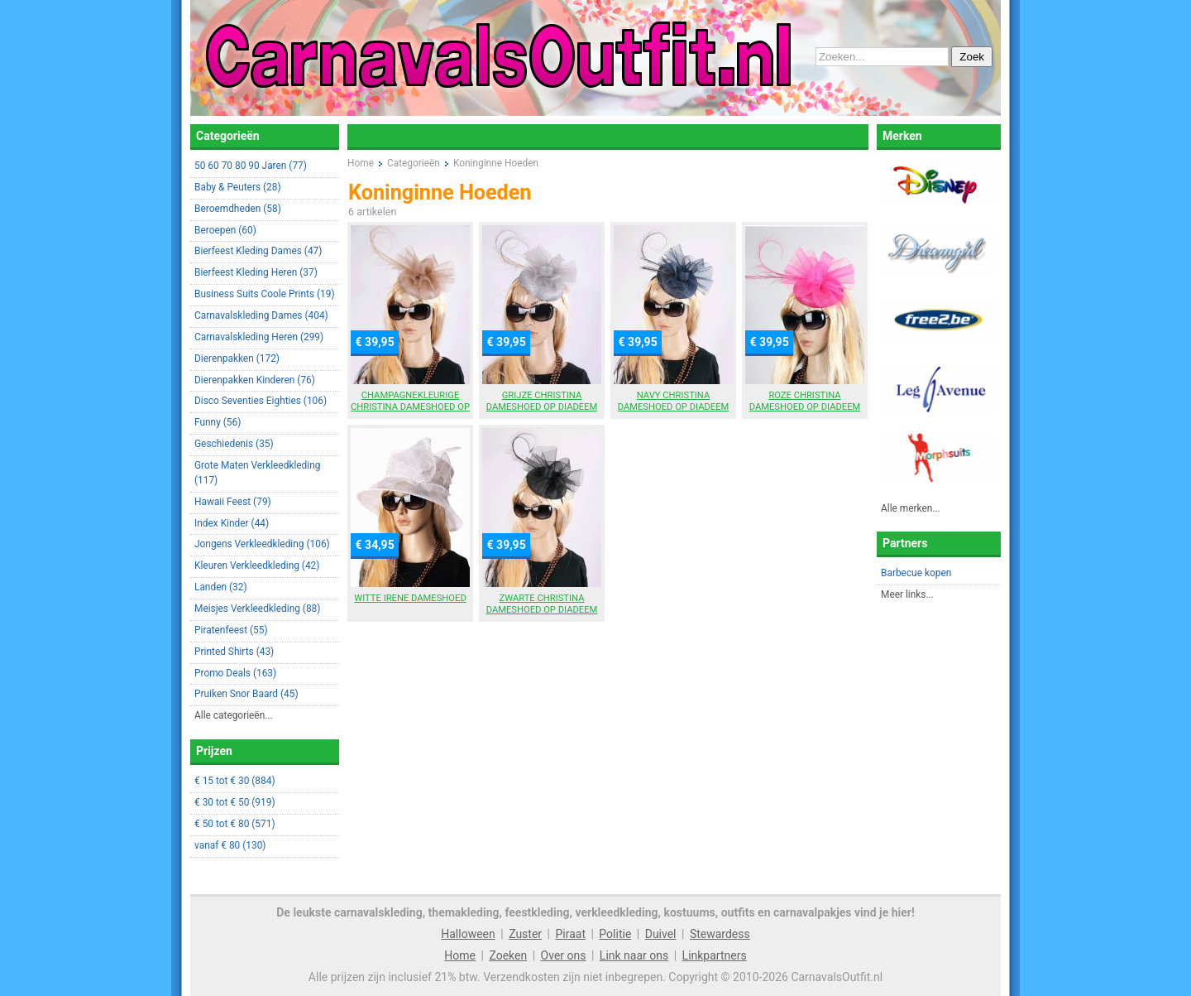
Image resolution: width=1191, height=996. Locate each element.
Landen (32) (220, 587)
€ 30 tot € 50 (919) (234, 802)
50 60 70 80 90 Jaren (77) (250, 165)
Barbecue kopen (916, 573)
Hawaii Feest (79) (232, 502)
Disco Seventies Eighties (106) (260, 401)
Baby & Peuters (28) (237, 187)
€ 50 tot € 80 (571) (234, 824)
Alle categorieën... (233, 715)
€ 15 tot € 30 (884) (234, 781)
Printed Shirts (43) (234, 651)
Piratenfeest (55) (231, 630)
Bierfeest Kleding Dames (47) (258, 251)
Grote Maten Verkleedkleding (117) (257, 473)
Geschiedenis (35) (234, 444)
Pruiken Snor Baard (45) (246, 694)
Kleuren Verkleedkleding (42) (256, 565)
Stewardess (720, 934)
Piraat (570, 934)
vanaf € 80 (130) (229, 845)
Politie (615, 934)
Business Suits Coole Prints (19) (264, 294)
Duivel (661, 934)
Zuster (525, 934)
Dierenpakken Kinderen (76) (254, 380)
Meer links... (907, 594)
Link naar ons (634, 955)
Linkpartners (714, 955)
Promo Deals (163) (235, 673)
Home (460, 955)
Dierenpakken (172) (237, 358)
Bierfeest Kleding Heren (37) (256, 272)
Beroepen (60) (225, 230)
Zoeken (508, 955)
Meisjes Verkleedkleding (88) (257, 608)
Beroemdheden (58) (237, 208)
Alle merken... (910, 508)
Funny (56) (217, 422)
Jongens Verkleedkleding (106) (262, 544)
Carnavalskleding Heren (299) (258, 337)
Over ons (563, 955)
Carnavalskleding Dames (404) (261, 315)
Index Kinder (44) (231, 523)
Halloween (468, 934)
